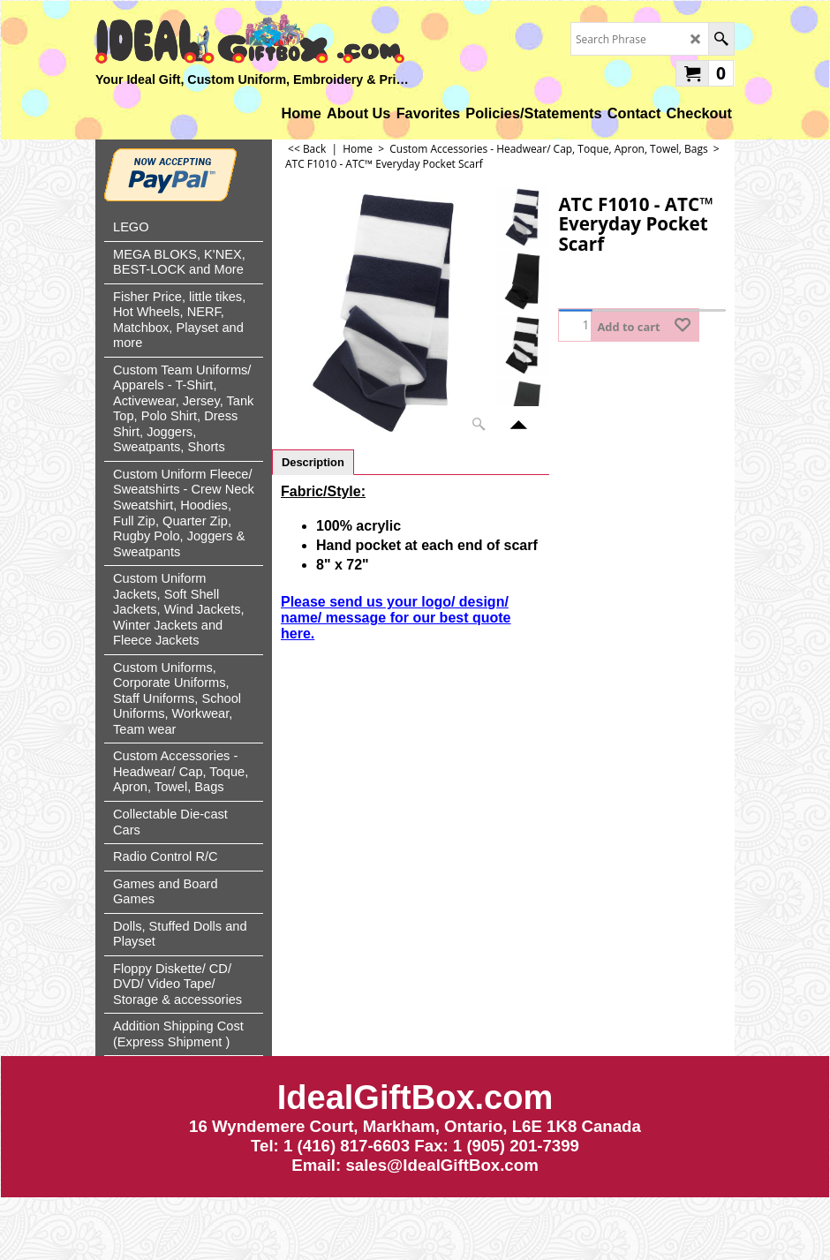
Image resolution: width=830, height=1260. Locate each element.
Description (313, 462)
